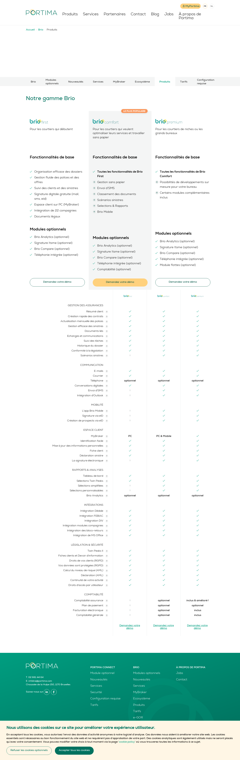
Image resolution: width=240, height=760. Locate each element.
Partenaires (115, 14)
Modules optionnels (52, 82)
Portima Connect (102, 667)
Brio (40, 30)
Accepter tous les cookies (74, 750)
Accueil (30, 30)
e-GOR (138, 717)
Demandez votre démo (57, 282)
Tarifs (183, 82)
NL (212, 6)
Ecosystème (142, 82)
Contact (138, 14)
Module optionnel (102, 673)
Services (91, 14)
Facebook (54, 692)
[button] (106, 312)
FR (205, 6)
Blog (155, 14)
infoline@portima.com (40, 681)
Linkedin (47, 692)
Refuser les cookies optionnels (29, 750)
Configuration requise (205, 82)
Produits (70, 14)
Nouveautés (75, 82)
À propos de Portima (190, 16)
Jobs (169, 14)
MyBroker (119, 82)
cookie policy (127, 742)
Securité (96, 692)
